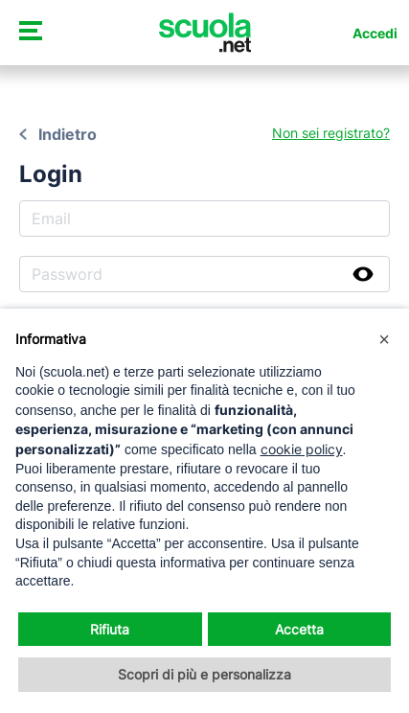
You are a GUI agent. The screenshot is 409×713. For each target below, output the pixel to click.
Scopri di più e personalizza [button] (204, 674)
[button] (384, 339)
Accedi (375, 33)
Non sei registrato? (331, 133)
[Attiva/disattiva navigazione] (30, 33)
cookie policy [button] (302, 449)
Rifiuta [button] (109, 629)
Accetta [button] (299, 629)
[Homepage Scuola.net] (205, 33)
